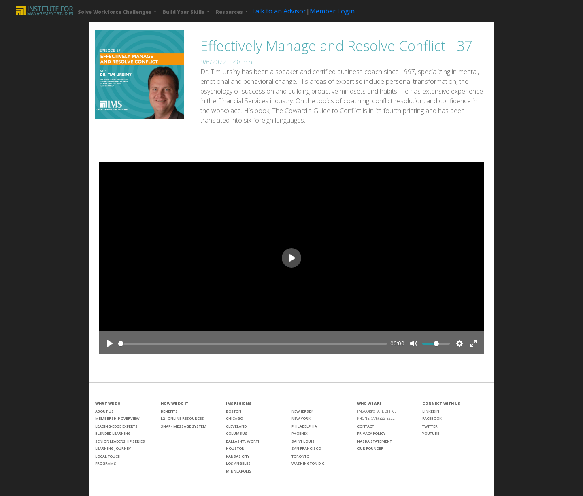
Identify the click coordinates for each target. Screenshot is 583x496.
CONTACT (365, 426)
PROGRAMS (105, 463)
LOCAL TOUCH (108, 456)
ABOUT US (104, 411)
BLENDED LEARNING (113, 433)
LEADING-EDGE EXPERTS (116, 426)
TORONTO (300, 456)
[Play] (109, 343)
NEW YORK (301, 418)
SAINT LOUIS (303, 441)
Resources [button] (230, 12)
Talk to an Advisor (278, 10)
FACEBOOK (432, 418)
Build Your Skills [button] (184, 12)
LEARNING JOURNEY (113, 448)
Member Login (332, 10)
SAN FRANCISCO (306, 448)
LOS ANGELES (238, 463)
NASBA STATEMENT (374, 441)
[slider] (252, 343)
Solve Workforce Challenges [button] (115, 12)
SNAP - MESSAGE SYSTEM (183, 426)
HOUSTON (235, 448)
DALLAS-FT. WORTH (243, 441)
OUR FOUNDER (370, 448)
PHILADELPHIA (304, 426)
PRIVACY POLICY (371, 433)
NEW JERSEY (302, 411)
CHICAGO (234, 418)
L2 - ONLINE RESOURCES (182, 418)
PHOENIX (300, 433)
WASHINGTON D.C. (309, 463)
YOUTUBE (430, 433)
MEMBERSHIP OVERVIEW (117, 418)
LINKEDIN (430, 411)
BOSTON (233, 411)
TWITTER (430, 426)
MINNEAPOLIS (238, 471)
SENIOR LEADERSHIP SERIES (120, 441)
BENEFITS (169, 411)
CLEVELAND (236, 426)
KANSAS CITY (237, 456)
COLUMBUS (236, 433)
